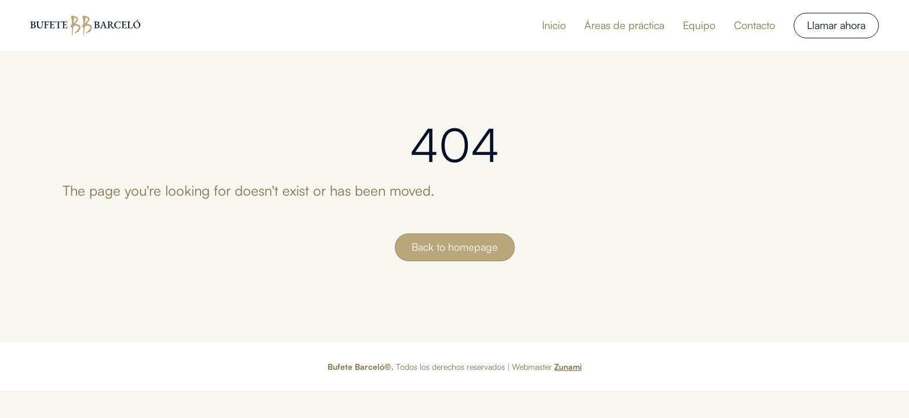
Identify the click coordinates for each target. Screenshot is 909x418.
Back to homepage (455, 246)
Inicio (554, 25)
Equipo (699, 25)
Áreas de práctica (624, 25)
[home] (85, 25)
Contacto (754, 25)
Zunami (567, 367)
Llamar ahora (836, 25)
